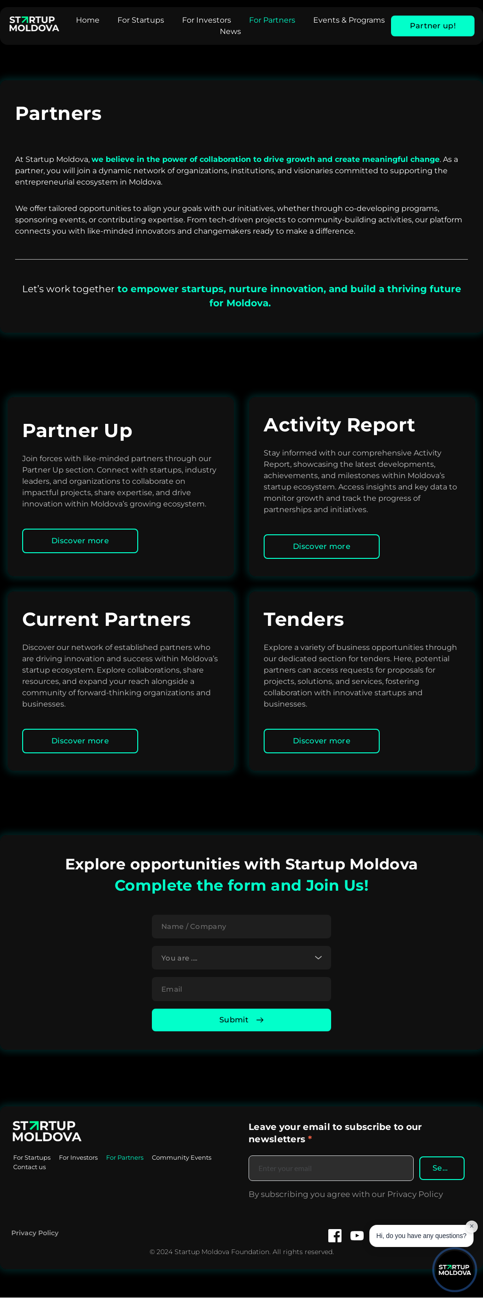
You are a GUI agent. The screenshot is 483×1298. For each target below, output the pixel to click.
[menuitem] (88, 20)
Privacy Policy (34, 1233)
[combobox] (241, 958)
